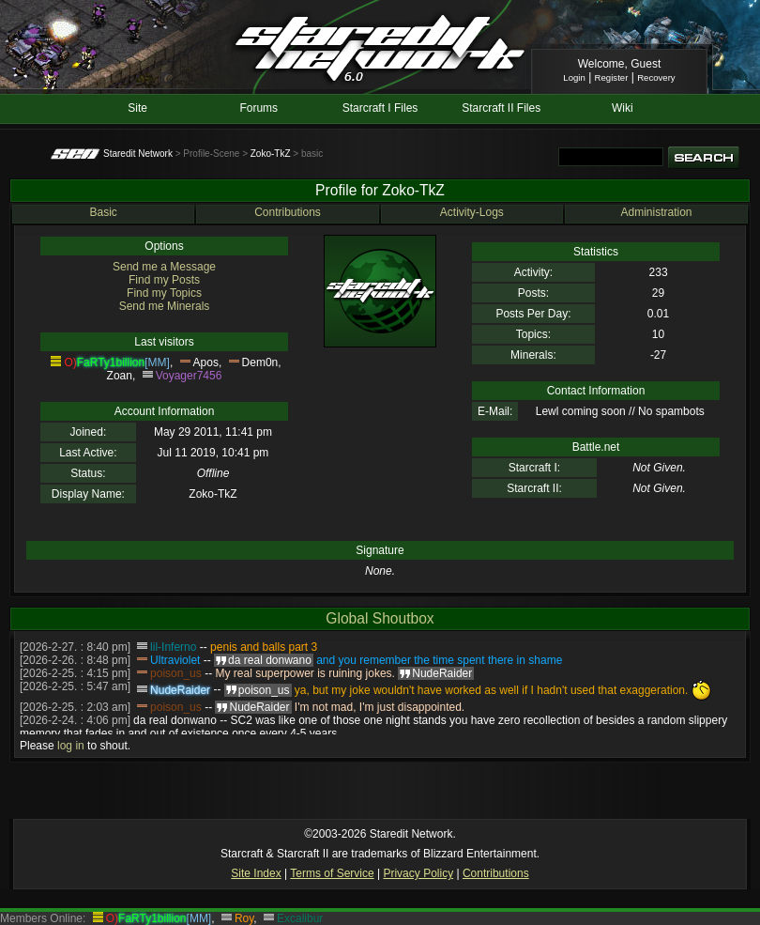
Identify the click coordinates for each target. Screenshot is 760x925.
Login (574, 77)
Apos (206, 362)
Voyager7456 (189, 375)
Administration (656, 212)
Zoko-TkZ (271, 153)
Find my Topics (164, 293)
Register (612, 77)
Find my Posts (164, 279)
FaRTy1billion (110, 362)
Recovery (656, 77)
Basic (102, 212)
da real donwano (175, 720)
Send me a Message (164, 266)
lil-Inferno (173, 647)
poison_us (176, 673)
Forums (258, 108)
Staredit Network (138, 153)
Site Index (256, 873)
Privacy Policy (418, 873)
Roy (244, 918)
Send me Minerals (164, 306)
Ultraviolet (175, 660)
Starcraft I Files (380, 108)
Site (137, 108)
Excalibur (300, 918)
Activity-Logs (472, 212)
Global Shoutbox (379, 618)
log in (70, 745)
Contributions (287, 212)
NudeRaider (180, 690)
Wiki (622, 108)
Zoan (119, 375)
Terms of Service (331, 873)
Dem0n (260, 362)
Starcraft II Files (501, 108)
